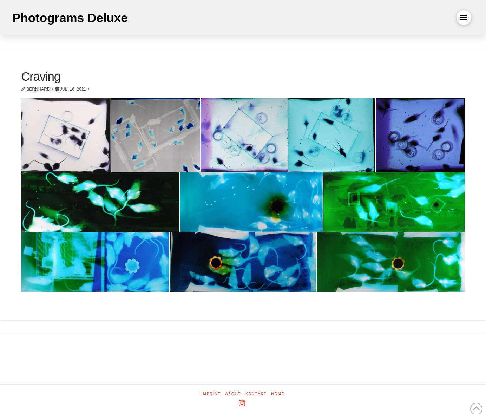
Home (277, 394)
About (233, 394)
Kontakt (256, 394)
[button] (464, 17)
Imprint (211, 394)
